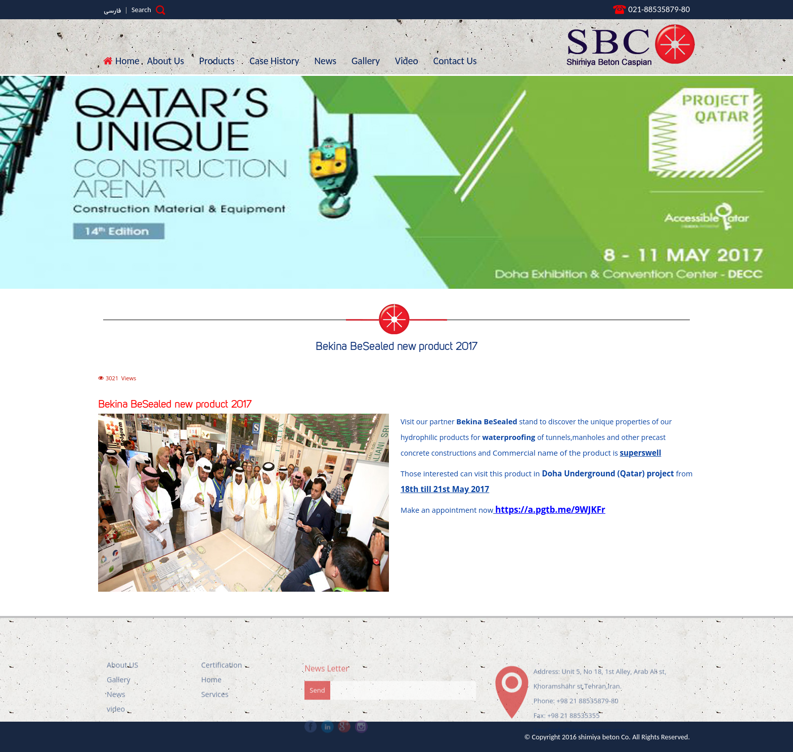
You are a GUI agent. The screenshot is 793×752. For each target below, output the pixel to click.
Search (148, 10)
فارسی (112, 11)
